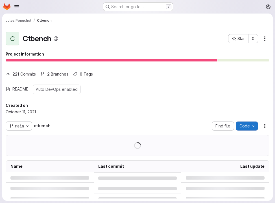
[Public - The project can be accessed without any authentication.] (56, 38)
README (17, 89)
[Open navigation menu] (16, 6)
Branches (54, 74)
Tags (83, 74)
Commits (21, 74)
